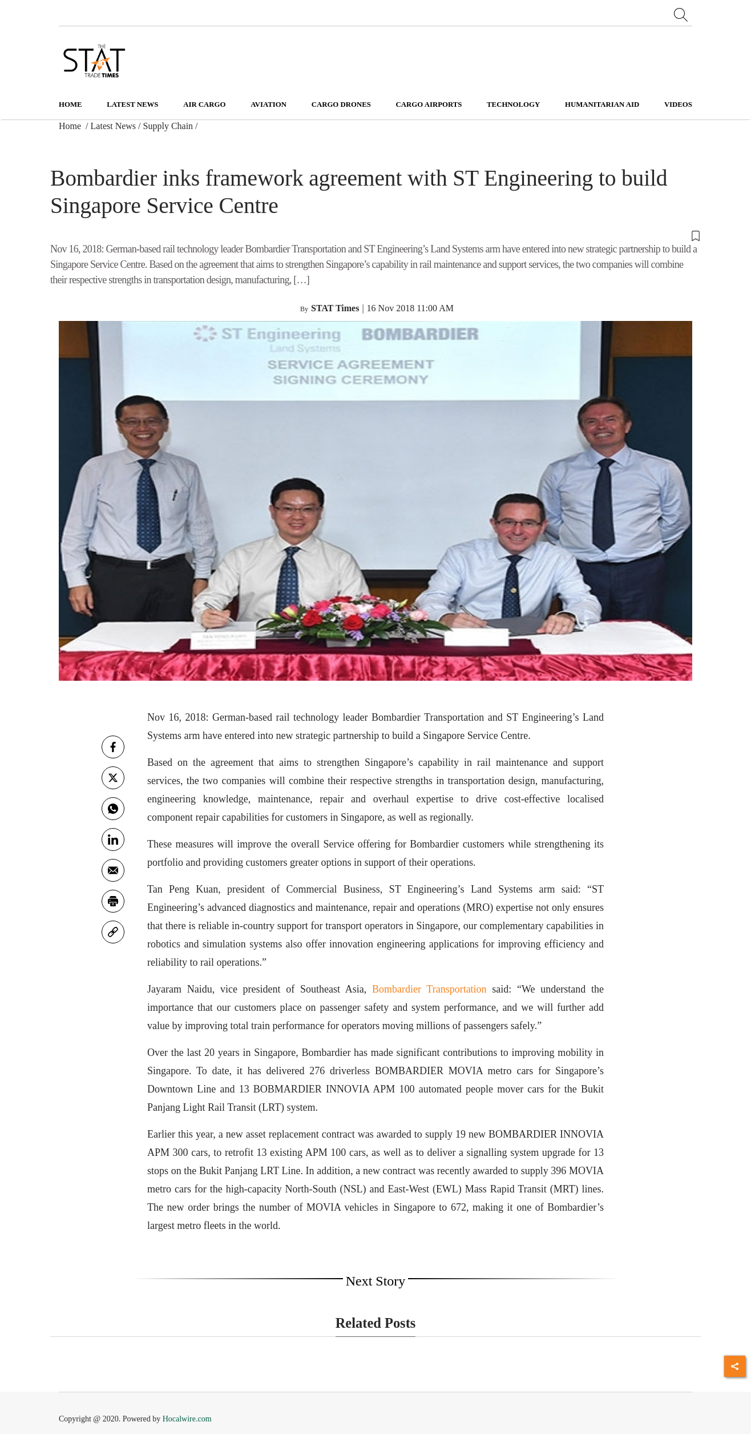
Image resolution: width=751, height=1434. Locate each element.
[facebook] (113, 747)
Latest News (113, 126)
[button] (375, 235)
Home (70, 105)
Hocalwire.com (187, 1419)
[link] (113, 932)
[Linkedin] (113, 839)
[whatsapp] (113, 808)
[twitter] (113, 777)
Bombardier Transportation (429, 989)
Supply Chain (168, 126)
